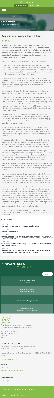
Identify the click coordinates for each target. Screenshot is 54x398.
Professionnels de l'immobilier (12, 370)
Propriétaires (6, 368)
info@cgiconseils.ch (9, 359)
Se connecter (21, 5)
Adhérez (47, 274)
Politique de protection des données (13, 395)
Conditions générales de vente (24, 389)
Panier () (34, 5)
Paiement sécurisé (7, 389)
